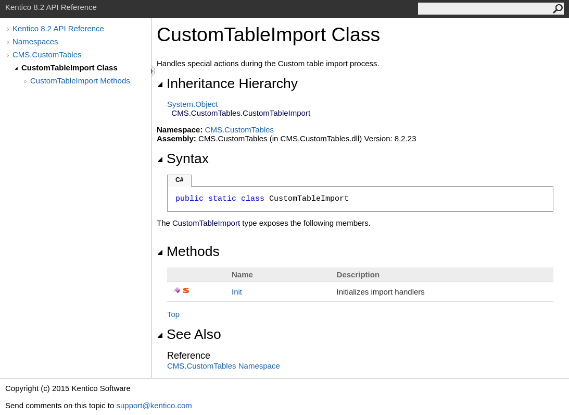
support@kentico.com (154, 405)
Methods (188, 251)
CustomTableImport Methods (80, 80)
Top (173, 314)
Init (237, 291)
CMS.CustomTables (47, 54)
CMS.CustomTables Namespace (223, 365)
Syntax (183, 158)
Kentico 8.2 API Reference (58, 28)
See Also (189, 334)
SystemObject (192, 104)
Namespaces (35, 41)
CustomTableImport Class (69, 67)
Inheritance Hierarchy (227, 83)
